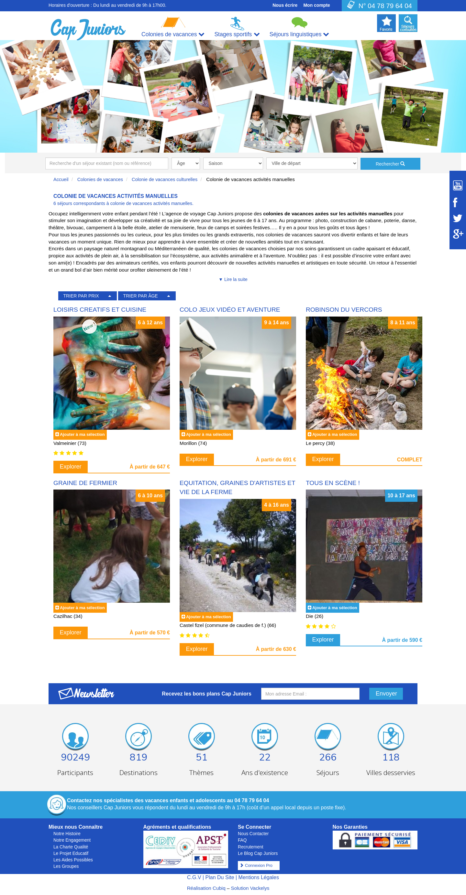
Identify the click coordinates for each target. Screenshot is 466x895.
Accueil (61, 179)
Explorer (71, 466)
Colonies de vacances (100, 179)
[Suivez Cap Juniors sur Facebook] (457, 202)
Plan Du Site (219, 877)
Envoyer (386, 693)
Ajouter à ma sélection (82, 434)
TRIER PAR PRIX (81, 295)
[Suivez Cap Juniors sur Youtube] (457, 185)
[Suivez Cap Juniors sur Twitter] (457, 218)
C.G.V (194, 877)
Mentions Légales (259, 877)
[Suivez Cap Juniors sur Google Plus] (457, 234)
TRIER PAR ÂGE (140, 295)
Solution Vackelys (250, 888)
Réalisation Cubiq (206, 888)
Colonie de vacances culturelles (164, 179)
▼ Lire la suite (232, 279)
